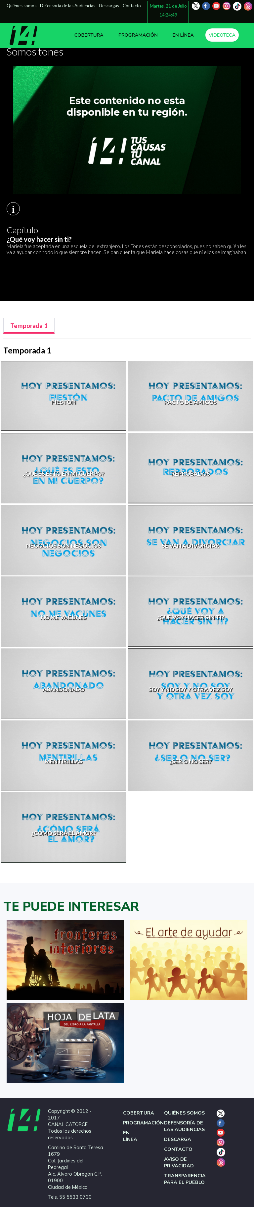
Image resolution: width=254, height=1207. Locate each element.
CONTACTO (178, 1149)
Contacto (132, 5)
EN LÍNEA (183, 35)
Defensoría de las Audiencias (67, 5)
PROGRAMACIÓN (138, 35)
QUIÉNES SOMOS (184, 1113)
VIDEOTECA (222, 35)
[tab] (29, 326)
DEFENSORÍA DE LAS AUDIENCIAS (184, 1126)
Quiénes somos (21, 5)
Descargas (109, 5)
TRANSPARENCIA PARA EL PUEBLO (185, 1179)
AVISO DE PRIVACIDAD (179, 1162)
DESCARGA (177, 1139)
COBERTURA (89, 35)
